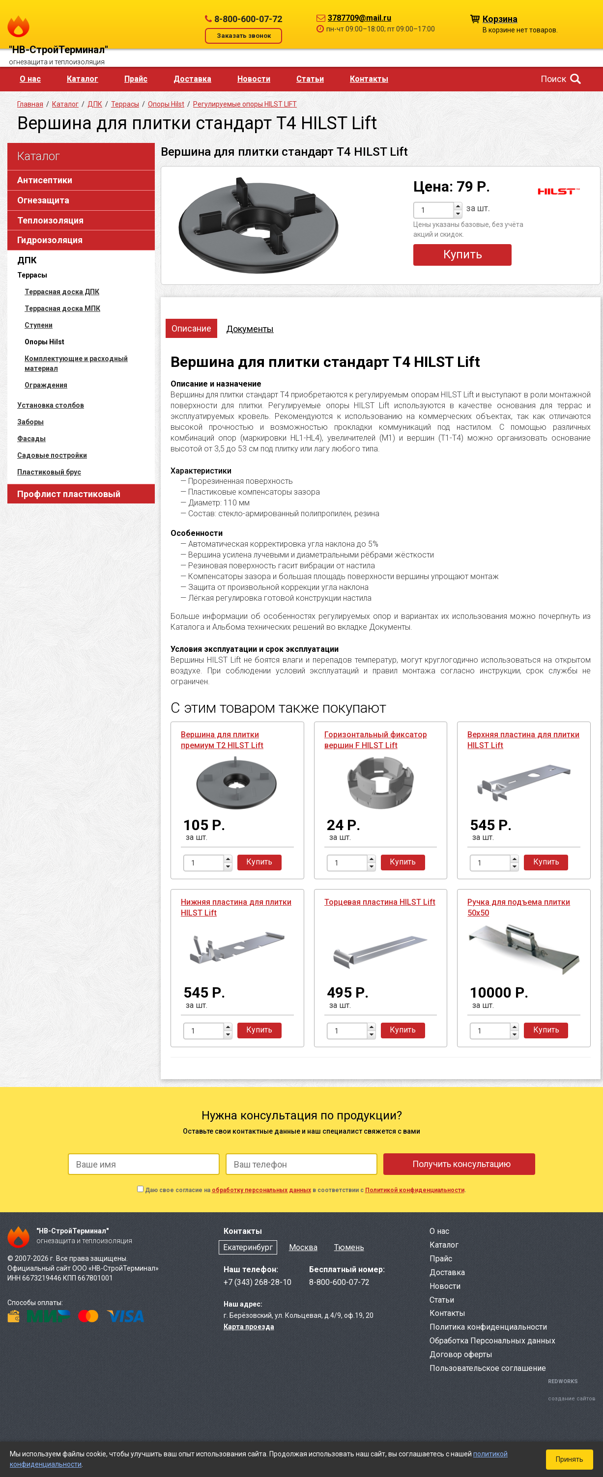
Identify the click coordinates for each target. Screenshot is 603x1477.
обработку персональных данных (261, 1190)
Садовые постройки (52, 455)
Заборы (30, 422)
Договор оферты (461, 1354)
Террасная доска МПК (62, 308)
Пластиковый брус (49, 472)
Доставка (192, 79)
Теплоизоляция (50, 220)
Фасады (31, 439)
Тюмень (349, 1247)
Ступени (39, 325)
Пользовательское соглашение (488, 1368)
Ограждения (46, 385)
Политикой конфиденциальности (414, 1190)
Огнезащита (43, 200)
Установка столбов (50, 405)
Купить (462, 254)
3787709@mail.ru (359, 18)
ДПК (26, 260)
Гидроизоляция (50, 240)
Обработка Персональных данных (492, 1340)
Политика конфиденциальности (488, 1327)
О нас (30, 79)
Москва (303, 1247)
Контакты (369, 79)
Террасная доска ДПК (62, 292)
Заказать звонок (244, 35)
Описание (191, 328)
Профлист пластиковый (68, 494)
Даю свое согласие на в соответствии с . (305, 1190)
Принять (569, 1459)
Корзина (500, 18)
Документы (250, 329)
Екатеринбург (248, 1247)
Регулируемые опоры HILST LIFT (245, 104)
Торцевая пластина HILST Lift (379, 902)
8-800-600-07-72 (248, 19)
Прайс (135, 79)
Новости (253, 79)
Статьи (310, 79)
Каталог (82, 79)
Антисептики (44, 180)
